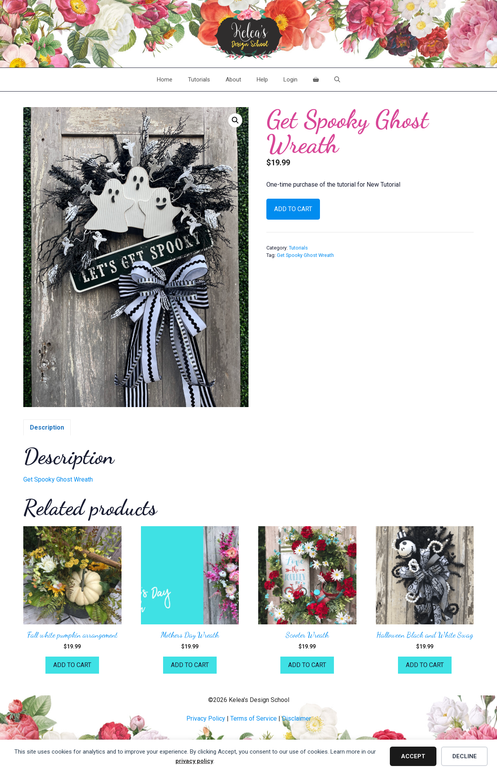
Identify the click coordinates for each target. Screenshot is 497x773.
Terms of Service (253, 718)
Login (290, 79)
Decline (464, 756)
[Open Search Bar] (337, 79)
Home (164, 79)
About (233, 79)
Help (262, 79)
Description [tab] (47, 427)
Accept (413, 756)
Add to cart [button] (72, 665)
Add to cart (293, 209)
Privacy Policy (205, 718)
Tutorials (199, 79)
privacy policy (194, 760)
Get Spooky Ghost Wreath (305, 255)
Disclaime (295, 718)
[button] (235, 120)
